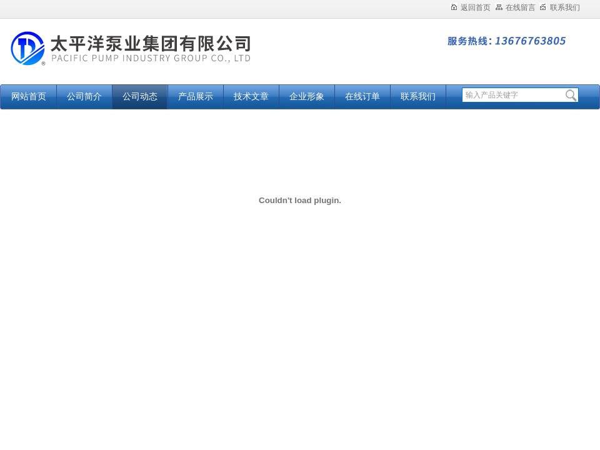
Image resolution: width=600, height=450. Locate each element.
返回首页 (470, 7)
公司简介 (84, 96)
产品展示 (195, 96)
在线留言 (515, 7)
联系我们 (559, 7)
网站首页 (28, 96)
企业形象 (306, 96)
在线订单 (362, 96)
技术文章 (251, 96)
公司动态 (140, 96)
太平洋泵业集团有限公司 (156, 57)
